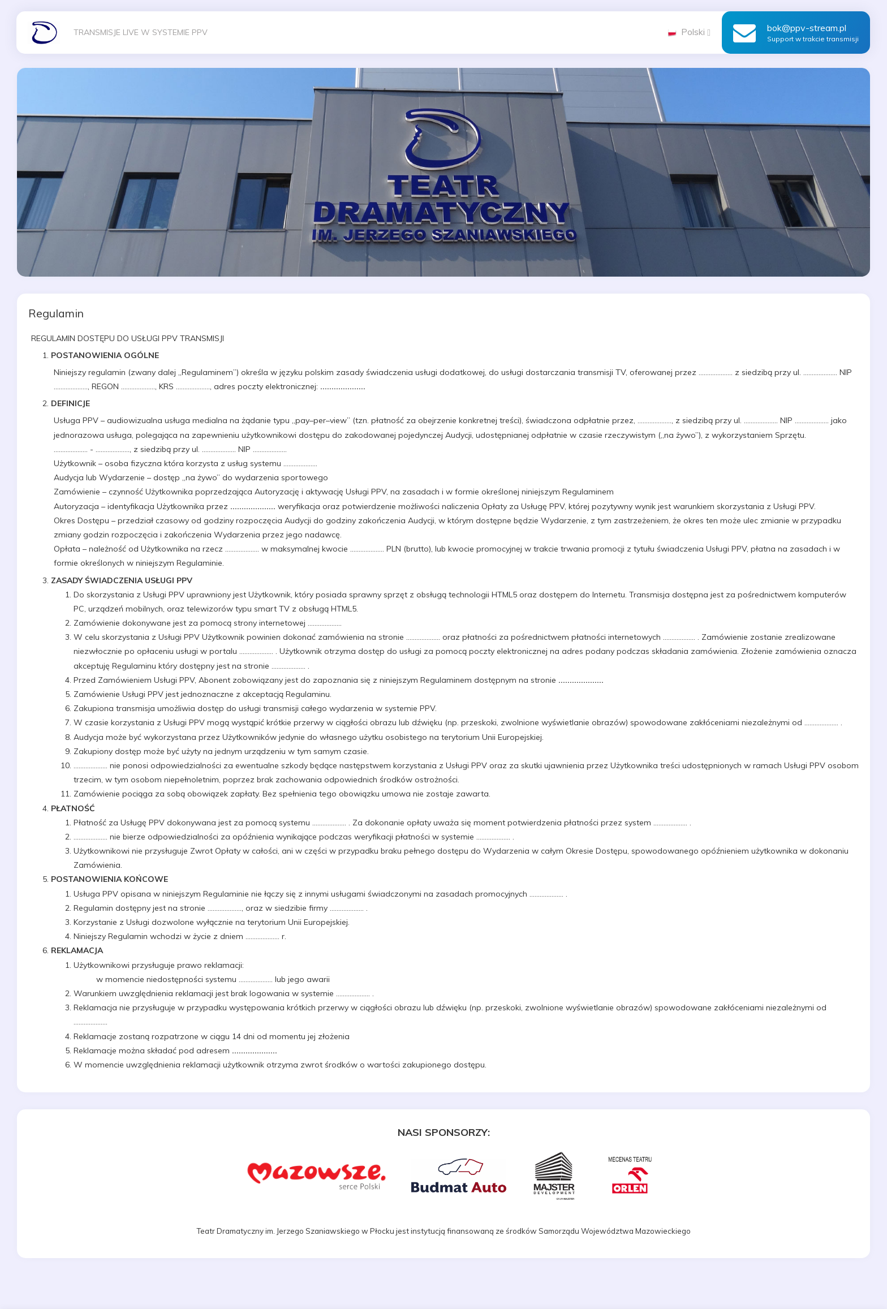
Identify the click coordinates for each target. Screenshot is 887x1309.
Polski (689, 31)
